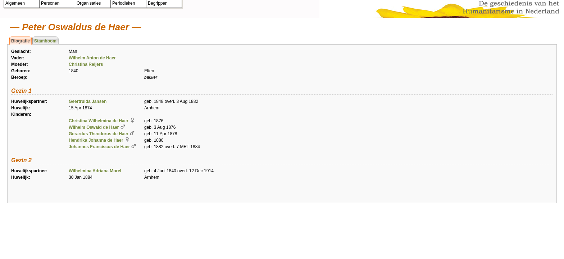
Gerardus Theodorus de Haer (98, 133)
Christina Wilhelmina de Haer (98, 120)
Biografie (20, 41)
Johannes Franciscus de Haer (99, 146)
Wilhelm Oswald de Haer (94, 127)
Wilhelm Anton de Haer (92, 57)
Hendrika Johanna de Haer (96, 140)
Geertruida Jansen (87, 101)
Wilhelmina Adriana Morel (95, 170)
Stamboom (45, 41)
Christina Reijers (86, 64)
